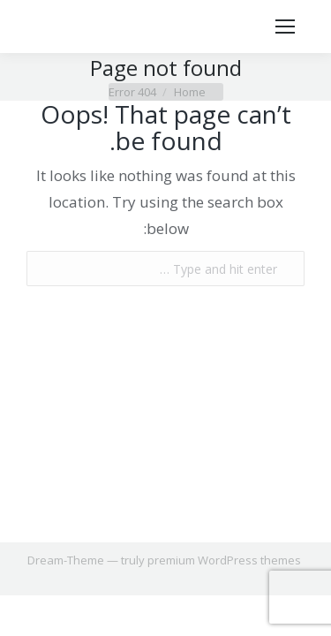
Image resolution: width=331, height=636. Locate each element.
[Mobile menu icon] (285, 26)
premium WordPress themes (224, 560)
